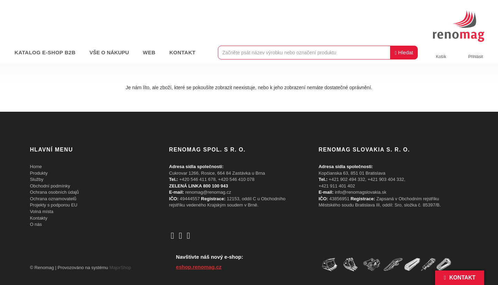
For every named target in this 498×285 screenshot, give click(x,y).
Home (36, 166)
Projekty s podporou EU (53, 205)
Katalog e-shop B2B (45, 52)
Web (149, 52)
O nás (36, 224)
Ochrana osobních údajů (54, 192)
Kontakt (182, 52)
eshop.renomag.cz (199, 267)
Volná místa (41, 211)
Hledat (404, 52)
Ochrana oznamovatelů (53, 198)
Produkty (38, 173)
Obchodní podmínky (50, 186)
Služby (36, 179)
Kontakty (38, 218)
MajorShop (120, 267)
